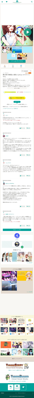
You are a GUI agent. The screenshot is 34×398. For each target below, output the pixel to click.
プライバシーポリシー (22, 393)
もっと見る (29, 262)
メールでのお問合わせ (17, 387)
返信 (28, 128)
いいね (22, 128)
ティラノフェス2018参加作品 (10, 92)
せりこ (7, 115)
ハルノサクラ (8, 162)
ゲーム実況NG (20, 92)
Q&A (11, 387)
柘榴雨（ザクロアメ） (10, 214)
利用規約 (2, 393)
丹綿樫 (7, 135)
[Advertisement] (17, 14)
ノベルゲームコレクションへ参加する (10, 108)
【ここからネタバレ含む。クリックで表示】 (12, 120)
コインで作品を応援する (17, 98)
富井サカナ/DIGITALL (10, 183)
